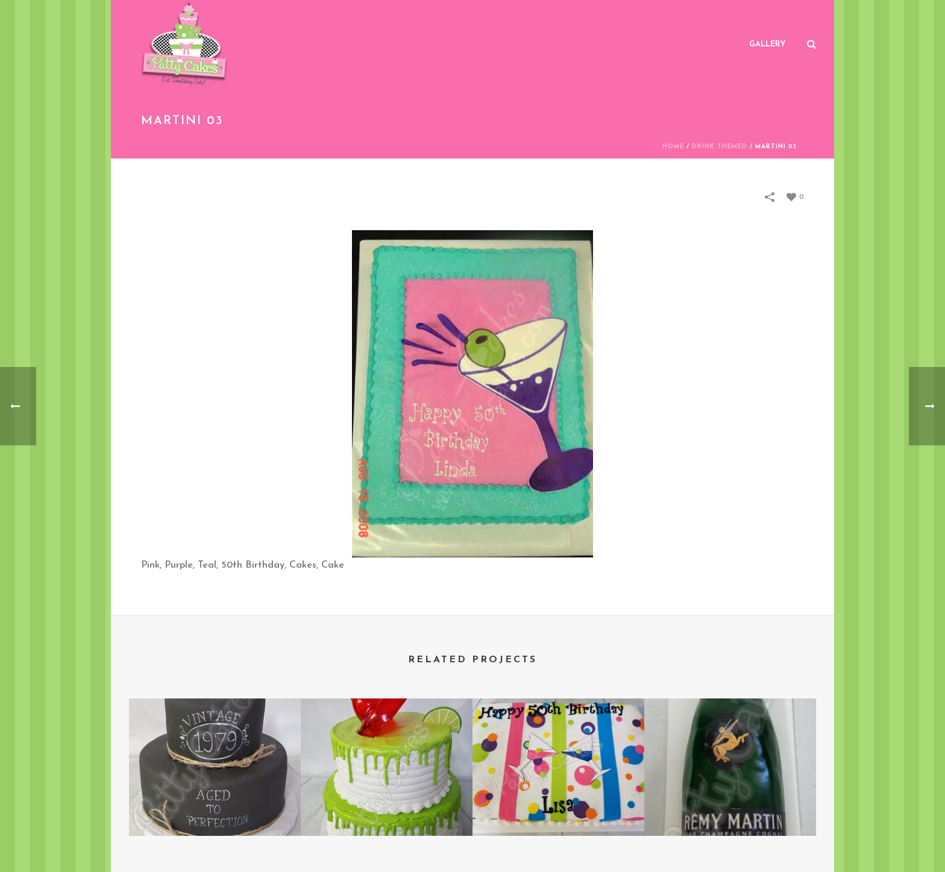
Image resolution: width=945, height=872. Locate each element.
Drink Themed (719, 146)
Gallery (767, 44)
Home (673, 146)
